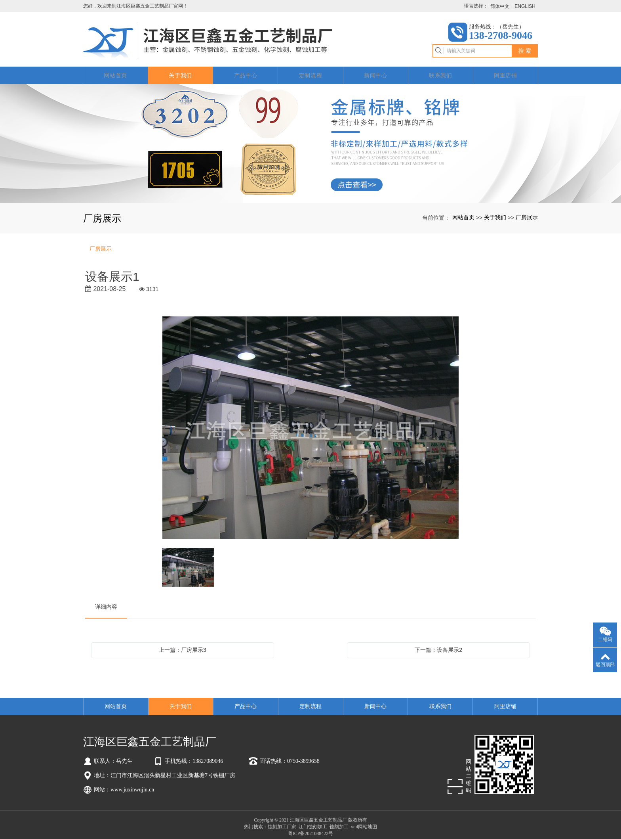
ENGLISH (524, 6)
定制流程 (310, 71)
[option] (310, 424)
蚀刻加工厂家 (282, 822)
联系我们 (440, 71)
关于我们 (180, 71)
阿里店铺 (505, 71)
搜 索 (524, 49)
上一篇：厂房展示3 (182, 645)
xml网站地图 (364, 822)
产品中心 (245, 71)
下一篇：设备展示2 (438, 645)
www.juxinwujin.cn (132, 785)
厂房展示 (527, 213)
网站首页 (115, 71)
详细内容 (106, 602)
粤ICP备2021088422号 (310, 829)
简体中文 (499, 6)
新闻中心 (375, 71)
